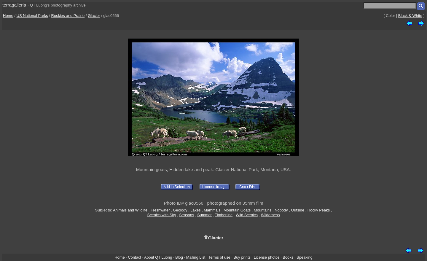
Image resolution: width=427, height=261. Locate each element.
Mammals (212, 210)
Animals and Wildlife (130, 210)
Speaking (305, 257)
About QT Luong (158, 257)
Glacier (94, 15)
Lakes (195, 210)
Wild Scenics (247, 215)
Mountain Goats (237, 210)
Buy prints (242, 257)
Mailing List (195, 257)
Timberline (223, 215)
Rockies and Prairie (68, 15)
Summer (204, 215)
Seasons (186, 215)
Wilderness (270, 215)
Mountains (263, 210)
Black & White (410, 15)
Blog (179, 257)
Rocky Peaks (318, 210)
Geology (180, 210)
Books (288, 257)
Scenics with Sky (161, 215)
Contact (134, 257)
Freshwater (160, 210)
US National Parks (32, 15)
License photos (267, 257)
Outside (297, 210)
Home (8, 15)
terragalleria (14, 4)
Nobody (281, 210)
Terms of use (219, 257)
